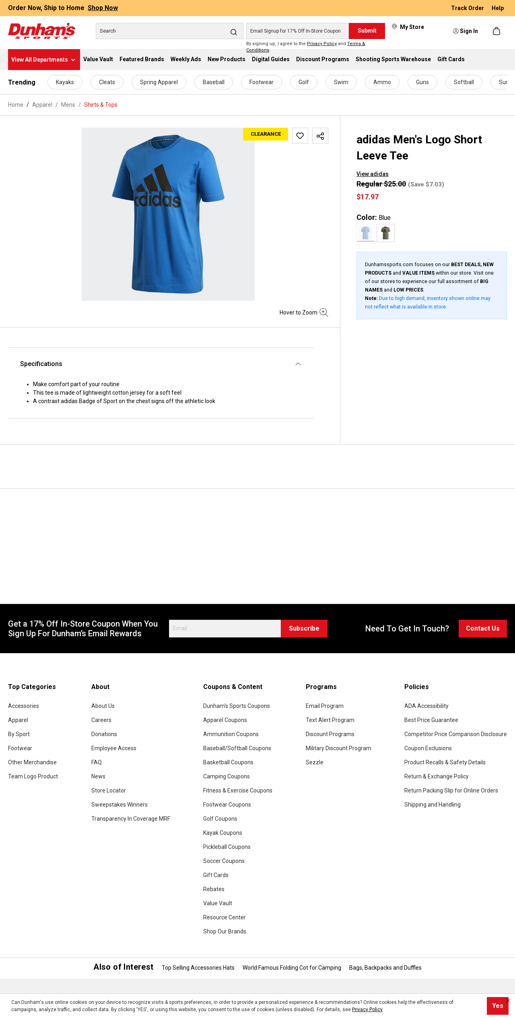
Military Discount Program (338, 748)
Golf (304, 82)
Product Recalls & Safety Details (445, 762)
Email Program (325, 706)
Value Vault (217, 903)
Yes (497, 1006)
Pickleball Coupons (227, 847)
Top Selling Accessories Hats (198, 967)
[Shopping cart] (497, 31)
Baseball (214, 82)
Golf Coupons (220, 818)
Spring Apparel (159, 82)
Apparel (18, 720)
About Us (103, 706)
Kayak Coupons (222, 833)
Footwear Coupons (227, 804)
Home (15, 104)
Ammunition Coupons (231, 734)
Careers (101, 720)
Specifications (41, 364)
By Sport (19, 734)
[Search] (169, 31)
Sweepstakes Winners (119, 804)
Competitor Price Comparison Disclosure (455, 734)
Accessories (23, 706)
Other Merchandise (32, 762)
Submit (367, 30)
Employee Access (113, 748)
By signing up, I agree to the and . (305, 47)
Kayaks (65, 82)
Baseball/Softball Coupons (237, 748)
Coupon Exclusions (428, 748)
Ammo (382, 82)
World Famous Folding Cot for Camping (292, 967)
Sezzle (314, 762)
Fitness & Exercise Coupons (237, 790)
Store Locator (108, 790)
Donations (104, 734)
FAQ (96, 762)
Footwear (261, 82)
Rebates (214, 889)
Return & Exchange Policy (436, 776)
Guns (422, 82)
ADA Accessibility (426, 706)
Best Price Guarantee (431, 720)
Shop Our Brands (224, 931)
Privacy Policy (322, 43)
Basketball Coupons (228, 762)
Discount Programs (330, 734)
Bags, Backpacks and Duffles (385, 967)
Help (498, 8)
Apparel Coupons (225, 720)
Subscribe (304, 628)
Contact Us (483, 628)
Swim (341, 82)
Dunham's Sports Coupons (236, 706)
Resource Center (224, 917)
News (98, 776)
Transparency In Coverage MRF (130, 818)
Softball (464, 82)
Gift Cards (216, 875)
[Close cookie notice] (508, 1000)
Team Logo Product (33, 776)
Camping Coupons (226, 776)
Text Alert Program (330, 720)
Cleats (107, 82)
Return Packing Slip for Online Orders (451, 790)
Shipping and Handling (432, 804)
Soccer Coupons (224, 861)
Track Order (468, 8)
